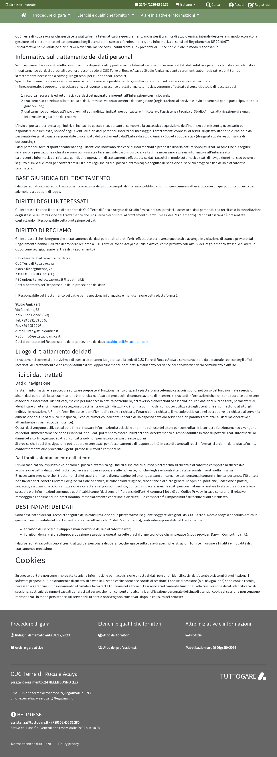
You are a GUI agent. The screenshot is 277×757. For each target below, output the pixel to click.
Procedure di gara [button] (50, 15)
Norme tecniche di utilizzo (31, 743)
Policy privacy (68, 743)
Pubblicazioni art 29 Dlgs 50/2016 (211, 647)
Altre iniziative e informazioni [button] (168, 15)
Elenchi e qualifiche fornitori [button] (104, 15)
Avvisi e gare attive (27, 647)
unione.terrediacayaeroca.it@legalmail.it (52, 693)
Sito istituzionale (22, 4)
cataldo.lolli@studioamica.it (127, 341)
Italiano (184, 4)
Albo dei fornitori (113, 635)
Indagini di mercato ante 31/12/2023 (40, 635)
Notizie (194, 635)
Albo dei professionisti (117, 647)
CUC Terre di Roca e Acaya (44, 674)
